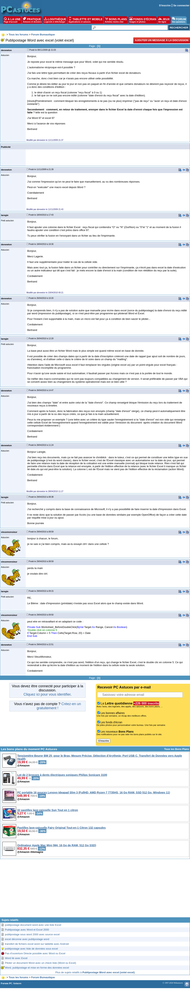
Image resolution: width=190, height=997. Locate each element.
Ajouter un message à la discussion (161, 40)
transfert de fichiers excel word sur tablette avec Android (37, 943)
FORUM (179, 20)
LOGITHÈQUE (55, 20)
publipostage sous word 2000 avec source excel (32, 934)
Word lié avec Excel (16, 958)
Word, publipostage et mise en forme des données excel (37, 967)
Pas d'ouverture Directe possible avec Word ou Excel (35, 953)
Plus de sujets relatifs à (95, 972)
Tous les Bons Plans (176, 749)
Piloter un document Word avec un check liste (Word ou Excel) (40, 962)
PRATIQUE (32, 20)
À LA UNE (12, 20)
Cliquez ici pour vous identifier (47, 694)
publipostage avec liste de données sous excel (31, 948)
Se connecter (181, 5)
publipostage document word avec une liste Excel (33, 924)
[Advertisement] (95, 889)
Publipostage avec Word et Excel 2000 (27, 929)
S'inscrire (165, 5)
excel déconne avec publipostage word (27, 939)
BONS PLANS (116, 20)
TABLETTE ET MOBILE (86, 20)
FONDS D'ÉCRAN (142, 20)
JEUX (163, 20)
